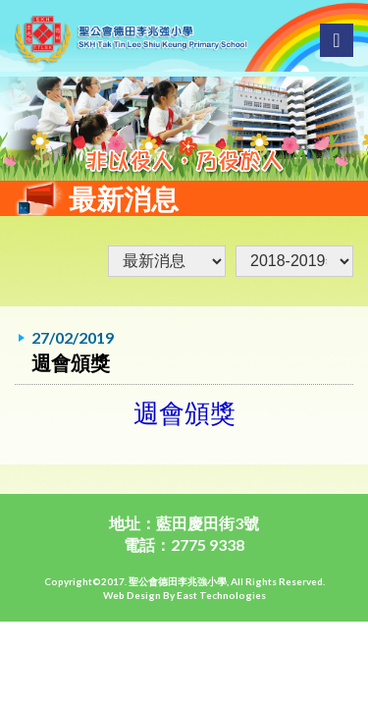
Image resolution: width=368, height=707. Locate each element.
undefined (294, 261)
